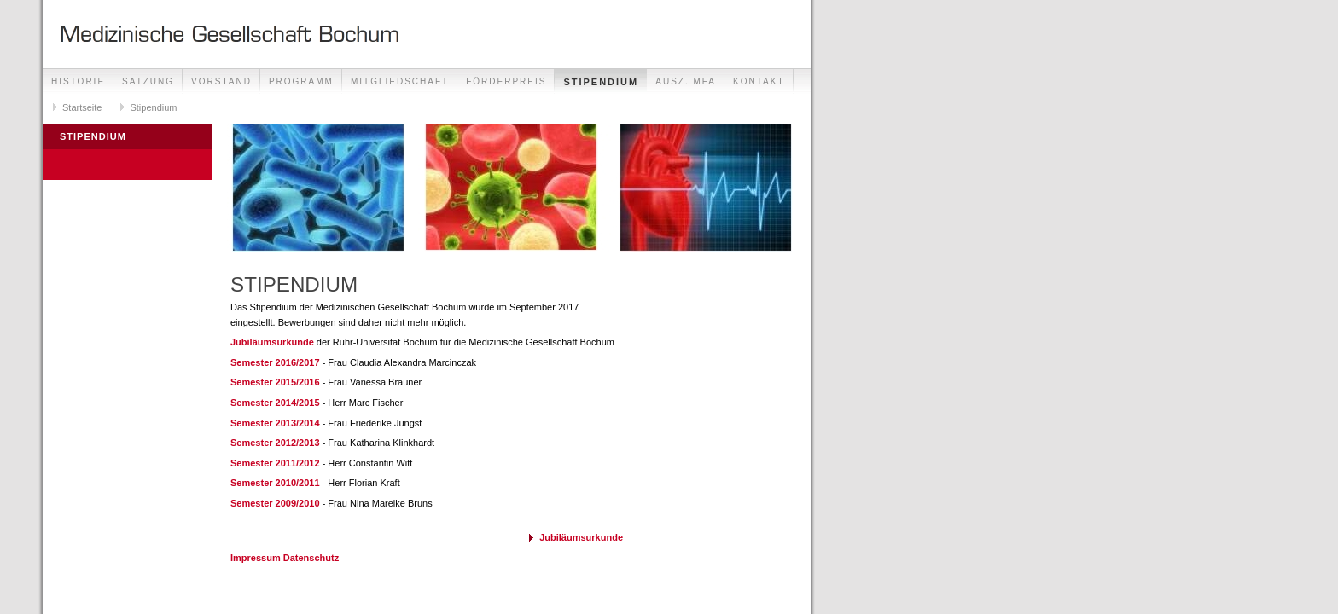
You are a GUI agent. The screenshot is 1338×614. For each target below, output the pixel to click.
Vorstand (221, 81)
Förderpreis (506, 81)
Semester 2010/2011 (275, 483)
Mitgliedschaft (400, 81)
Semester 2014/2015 (275, 402)
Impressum (255, 558)
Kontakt (758, 81)
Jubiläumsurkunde (273, 342)
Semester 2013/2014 (275, 423)
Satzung (148, 81)
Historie (78, 81)
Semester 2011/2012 (275, 463)
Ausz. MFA (685, 81)
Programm (301, 81)
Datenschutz (311, 558)
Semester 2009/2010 (275, 503)
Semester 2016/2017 (275, 362)
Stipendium (600, 82)
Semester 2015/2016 (275, 382)
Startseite (82, 107)
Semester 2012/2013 (275, 442)
